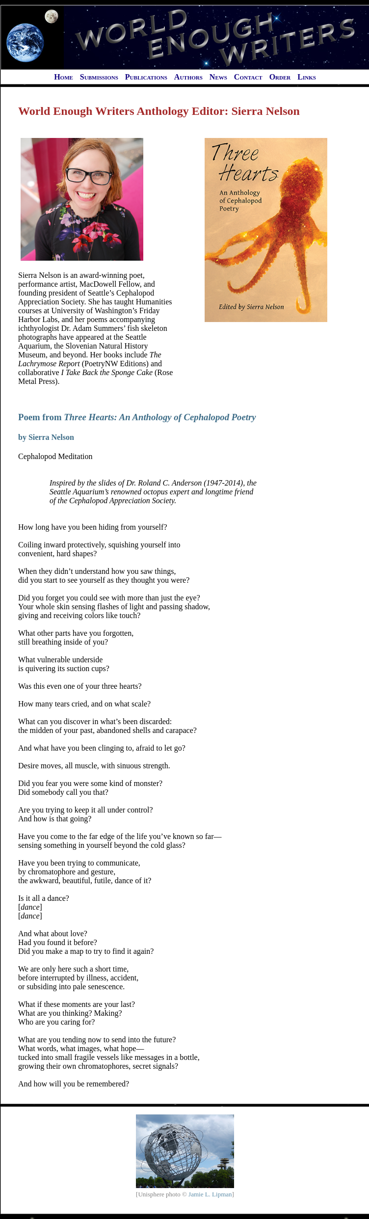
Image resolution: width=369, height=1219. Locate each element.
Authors (188, 77)
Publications (146, 77)
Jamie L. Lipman (210, 1194)
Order (280, 77)
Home (63, 77)
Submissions (99, 77)
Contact (248, 77)
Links (306, 77)
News (218, 77)
